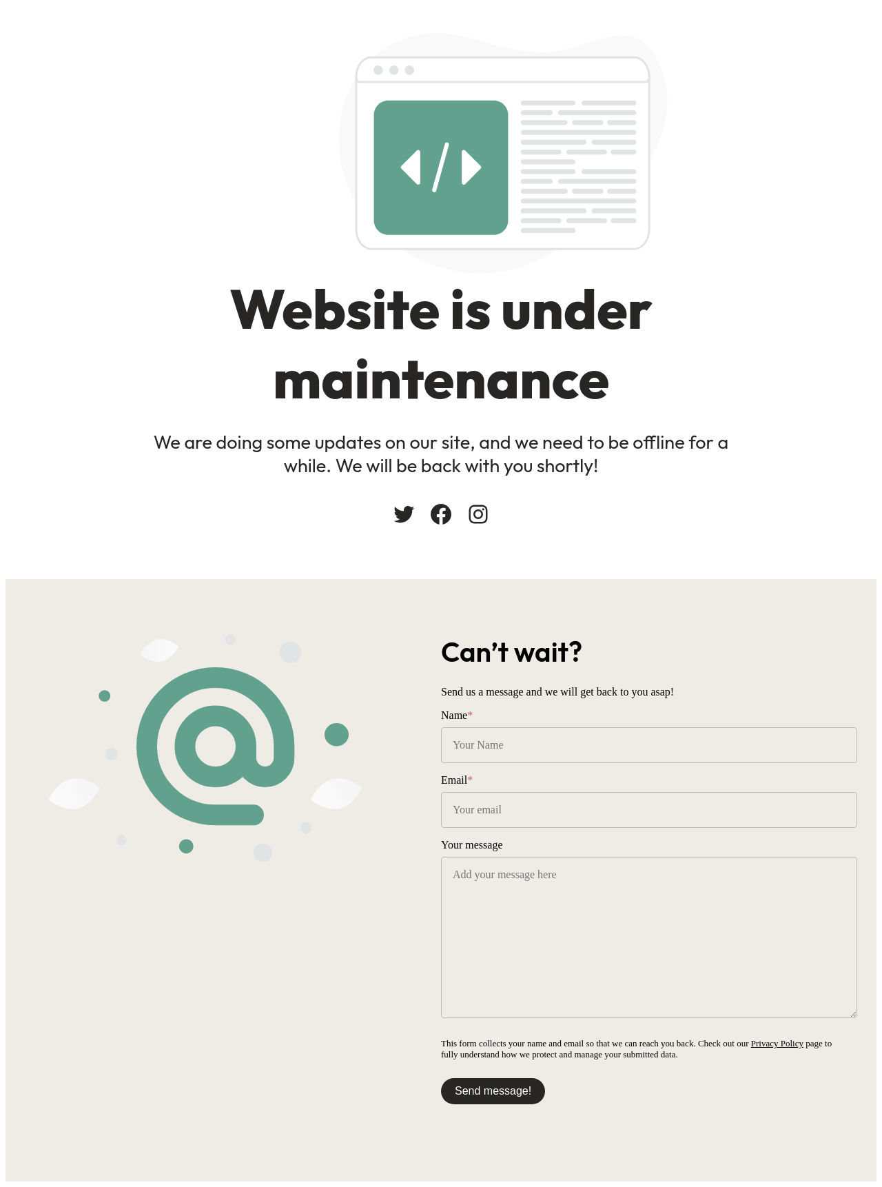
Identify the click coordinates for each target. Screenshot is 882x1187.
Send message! (493, 1091)
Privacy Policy (777, 1043)
